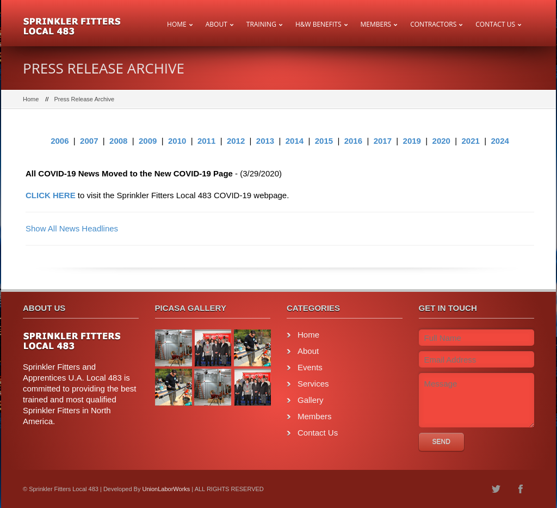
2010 (177, 140)
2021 (471, 140)
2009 (148, 140)
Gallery (311, 400)
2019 (412, 140)
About (216, 24)
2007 (89, 140)
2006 (60, 140)
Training (261, 24)
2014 (295, 140)
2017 (383, 140)
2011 (206, 140)
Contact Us (495, 24)
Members (376, 24)
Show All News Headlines (72, 228)
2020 (441, 140)
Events (310, 367)
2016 (353, 140)
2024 (500, 140)
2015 (324, 140)
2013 (265, 140)
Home (177, 24)
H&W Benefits (318, 24)
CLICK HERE (51, 195)
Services (313, 383)
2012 (236, 140)
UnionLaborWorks (166, 489)
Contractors (433, 24)
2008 (118, 140)
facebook (520, 489)
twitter (496, 489)
